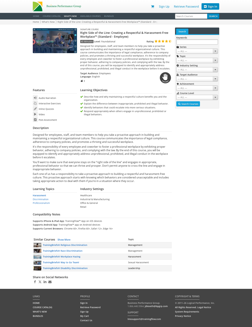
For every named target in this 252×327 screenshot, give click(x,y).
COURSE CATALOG (51, 16)
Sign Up (164, 6)
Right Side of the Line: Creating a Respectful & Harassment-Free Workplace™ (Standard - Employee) (111, 21)
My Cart (84, 316)
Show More (64, 239)
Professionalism (41, 202)
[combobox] (197, 51)
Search (213, 16)
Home (36, 21)
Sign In (210, 7)
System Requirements (187, 311)
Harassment (39, 195)
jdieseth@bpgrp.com (156, 306)
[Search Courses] (191, 16)
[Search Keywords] (197, 42)
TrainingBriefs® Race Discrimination (62, 250)
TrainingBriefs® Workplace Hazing (61, 256)
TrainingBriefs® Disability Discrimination (65, 268)
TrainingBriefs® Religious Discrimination (65, 244)
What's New (48, 21)
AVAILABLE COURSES (90, 16)
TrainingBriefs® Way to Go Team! (61, 262)
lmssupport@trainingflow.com (144, 319)
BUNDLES (109, 16)
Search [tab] (182, 31)
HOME (36, 16)
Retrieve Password (186, 6)
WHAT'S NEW (70, 16)
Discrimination (41, 199)
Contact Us (86, 320)
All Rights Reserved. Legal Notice (193, 307)
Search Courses (188, 104)
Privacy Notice (183, 316)
